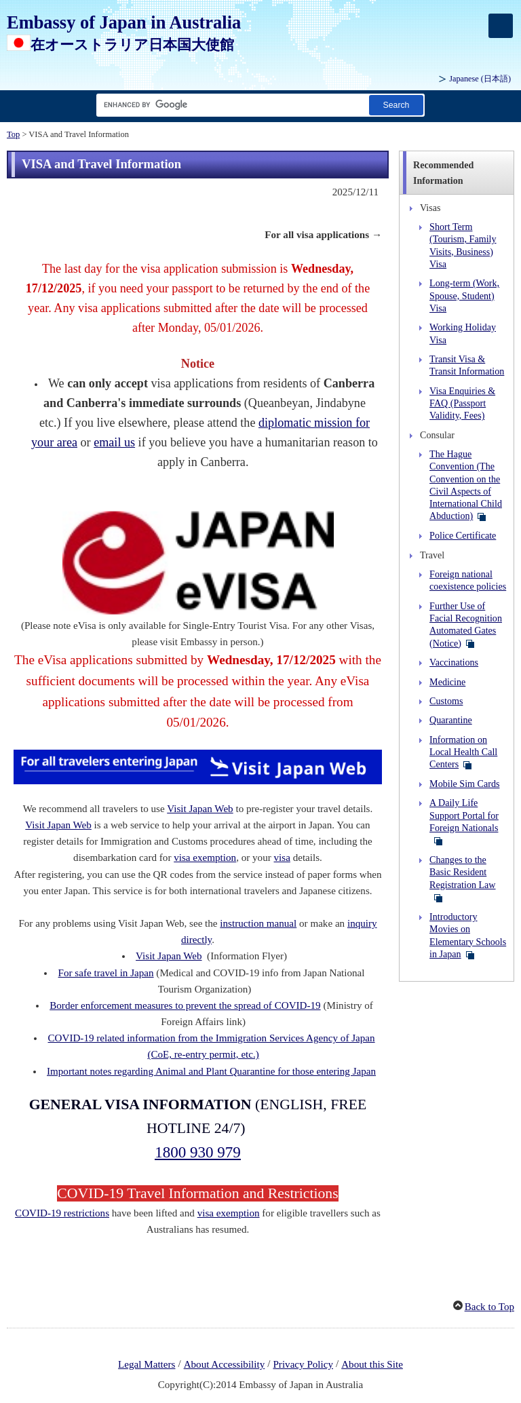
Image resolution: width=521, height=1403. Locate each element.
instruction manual (258, 923)
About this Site (372, 1364)
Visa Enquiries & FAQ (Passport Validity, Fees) (462, 403)
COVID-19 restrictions (62, 1213)
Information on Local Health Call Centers (463, 752)
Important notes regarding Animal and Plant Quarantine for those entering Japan (211, 1071)
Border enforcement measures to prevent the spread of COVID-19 (185, 1005)
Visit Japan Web (200, 808)
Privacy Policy (303, 1364)
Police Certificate (462, 535)
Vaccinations (453, 662)
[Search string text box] (230, 105)
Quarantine (450, 719)
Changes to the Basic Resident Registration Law (462, 872)
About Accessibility (224, 1364)
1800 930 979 (198, 1152)
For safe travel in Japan (106, 972)
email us (114, 442)
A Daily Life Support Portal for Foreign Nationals (464, 815)
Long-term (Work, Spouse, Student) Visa (464, 295)
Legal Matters (146, 1364)
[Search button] (396, 105)
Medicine (447, 681)
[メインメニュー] (500, 26)
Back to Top (489, 1306)
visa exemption (205, 857)
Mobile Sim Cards (464, 783)
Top (13, 134)
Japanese (480, 78)
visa (282, 857)
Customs (446, 700)
